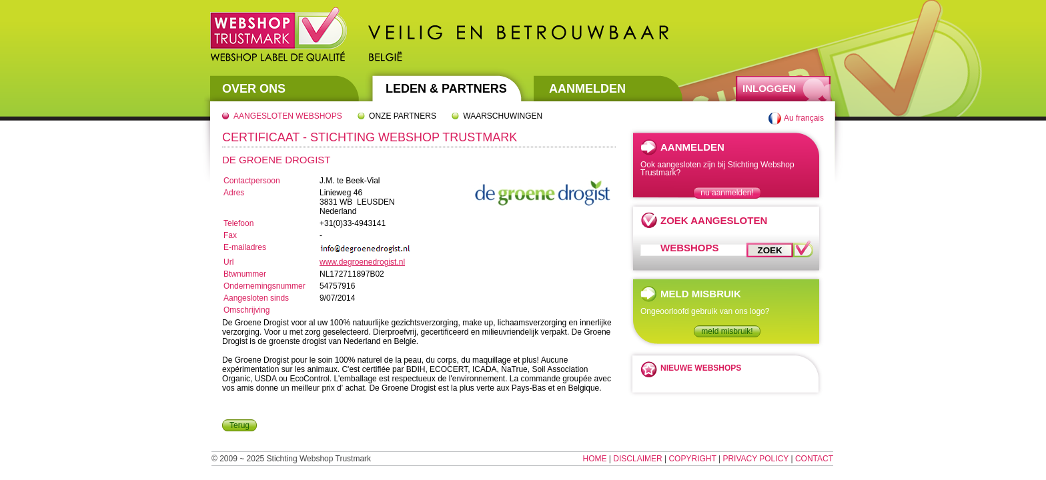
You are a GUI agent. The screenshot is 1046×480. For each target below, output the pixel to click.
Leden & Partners (446, 88)
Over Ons (254, 88)
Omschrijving (246, 310)
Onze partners (402, 116)
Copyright (692, 458)
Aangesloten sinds (256, 298)
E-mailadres (244, 247)
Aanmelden (587, 88)
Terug (239, 425)
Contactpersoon (251, 180)
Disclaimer (637, 458)
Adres (233, 192)
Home (595, 458)
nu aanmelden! (726, 192)
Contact (814, 458)
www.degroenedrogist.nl (362, 262)
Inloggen (769, 88)
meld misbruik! (726, 331)
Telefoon (238, 223)
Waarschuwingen (502, 116)
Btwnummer (244, 274)
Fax (230, 235)
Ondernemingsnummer (264, 286)
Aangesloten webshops (287, 116)
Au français (804, 118)
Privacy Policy (755, 458)
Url (228, 262)
